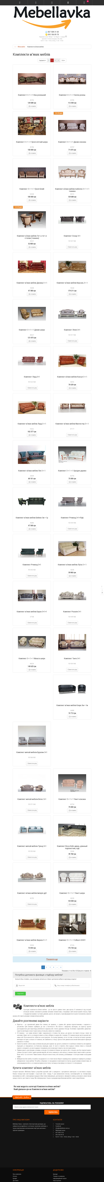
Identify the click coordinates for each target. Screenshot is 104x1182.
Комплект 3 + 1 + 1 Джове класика (72, 150)
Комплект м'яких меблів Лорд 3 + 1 (32, 483)
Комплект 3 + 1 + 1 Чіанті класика (72, 871)
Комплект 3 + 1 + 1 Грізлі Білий (32, 206)
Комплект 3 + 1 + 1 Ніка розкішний (32, 95)
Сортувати (42, 60)
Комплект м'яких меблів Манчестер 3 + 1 (72, 483)
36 (63, 60)
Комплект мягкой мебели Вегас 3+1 (32, 871)
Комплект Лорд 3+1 (32, 427)
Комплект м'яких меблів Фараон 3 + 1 (32, 1037)
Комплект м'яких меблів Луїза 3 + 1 (72, 649)
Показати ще (52, 1065)
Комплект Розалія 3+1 (72, 705)
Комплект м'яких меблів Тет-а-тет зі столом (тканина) (32, 262)
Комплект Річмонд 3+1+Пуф (72, 594)
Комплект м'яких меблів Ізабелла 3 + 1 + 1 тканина (72, 207)
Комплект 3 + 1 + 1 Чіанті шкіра (72, 982)
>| (60, 1073)
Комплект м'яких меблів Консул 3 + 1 (72, 427)
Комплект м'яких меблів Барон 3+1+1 (32, 705)
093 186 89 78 (52, 34)
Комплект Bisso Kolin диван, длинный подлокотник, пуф (72, 927)
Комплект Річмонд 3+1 (32, 649)
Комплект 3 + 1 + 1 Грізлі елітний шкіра (32, 150)
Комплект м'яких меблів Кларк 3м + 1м (32, 815)
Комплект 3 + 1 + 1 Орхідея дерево (72, 538)
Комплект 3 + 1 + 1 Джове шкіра (32, 372)
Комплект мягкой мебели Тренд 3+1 (31, 926)
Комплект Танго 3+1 (72, 760)
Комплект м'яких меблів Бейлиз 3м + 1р (32, 594)
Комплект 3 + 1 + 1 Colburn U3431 (72, 1037)
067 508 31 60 (52, 32)
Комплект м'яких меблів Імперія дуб (32, 982)
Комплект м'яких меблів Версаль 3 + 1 (72, 316)
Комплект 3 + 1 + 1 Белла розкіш (72, 95)
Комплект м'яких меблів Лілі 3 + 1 (31, 538)
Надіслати (20, 1099)
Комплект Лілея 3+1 (72, 372)
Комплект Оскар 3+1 (72, 261)
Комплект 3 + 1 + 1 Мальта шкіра (32, 760)
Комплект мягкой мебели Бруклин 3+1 (72, 815)
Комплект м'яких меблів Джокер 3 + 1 (32, 316)
